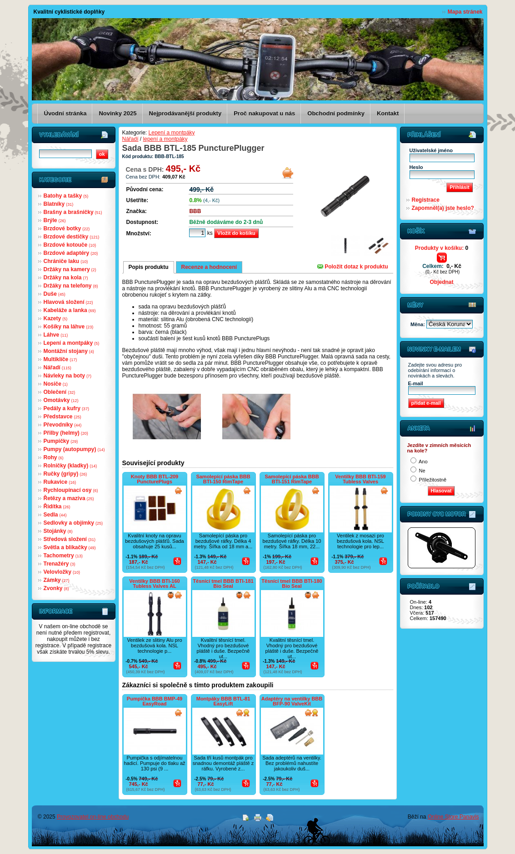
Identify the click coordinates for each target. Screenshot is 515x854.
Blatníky (59, 204)
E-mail (415, 383)
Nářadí (57, 367)
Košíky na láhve (69, 326)
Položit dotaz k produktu (352, 266)
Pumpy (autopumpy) (74, 449)
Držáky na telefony (71, 286)
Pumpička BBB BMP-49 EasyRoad (154, 701)
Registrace (426, 200)
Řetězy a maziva (69, 498)
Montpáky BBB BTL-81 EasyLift (223, 701)
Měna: (418, 324)
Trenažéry (59, 564)
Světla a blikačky (70, 547)
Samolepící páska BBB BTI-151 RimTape (292, 479)
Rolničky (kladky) (70, 465)
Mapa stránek (465, 12)
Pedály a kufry (66, 408)
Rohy (54, 457)
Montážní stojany (69, 351)
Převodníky (63, 425)
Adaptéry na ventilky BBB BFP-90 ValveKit (291, 701)
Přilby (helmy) (66, 433)
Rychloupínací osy (71, 490)
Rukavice (60, 482)
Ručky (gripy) (65, 474)
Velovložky (62, 572)
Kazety (56, 318)
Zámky (57, 580)
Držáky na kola (66, 277)
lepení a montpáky (165, 139)
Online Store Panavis (453, 817)
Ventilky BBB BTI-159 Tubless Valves (360, 479)
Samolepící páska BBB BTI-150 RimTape (223, 479)
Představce (62, 416)
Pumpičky (61, 441)
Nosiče (56, 384)
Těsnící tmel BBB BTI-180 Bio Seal (291, 583)
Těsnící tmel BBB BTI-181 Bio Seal (223, 583)
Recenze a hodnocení (209, 267)
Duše (54, 294)
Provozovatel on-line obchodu (93, 817)
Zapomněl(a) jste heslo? (443, 208)
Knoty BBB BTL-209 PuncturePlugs (155, 479)
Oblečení (59, 392)
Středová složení (69, 539)
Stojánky (58, 531)
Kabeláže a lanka (70, 310)
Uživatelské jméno (431, 150)
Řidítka (57, 506)
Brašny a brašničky (73, 212)
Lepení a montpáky (72, 343)
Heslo (416, 167)
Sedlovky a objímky (73, 523)
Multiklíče (60, 359)
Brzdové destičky (72, 236)
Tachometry (63, 555)
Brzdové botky (67, 228)
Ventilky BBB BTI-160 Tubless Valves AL (154, 583)
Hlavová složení (68, 302)
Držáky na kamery (70, 269)
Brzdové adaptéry (71, 253)
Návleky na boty (67, 375)
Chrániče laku (66, 261)
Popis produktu (149, 267)
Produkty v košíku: (441, 248)
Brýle (55, 220)
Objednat (441, 282)
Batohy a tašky (66, 196)
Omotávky (61, 400)
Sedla (55, 514)
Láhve (56, 335)
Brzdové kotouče (70, 245)
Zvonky (56, 588)
